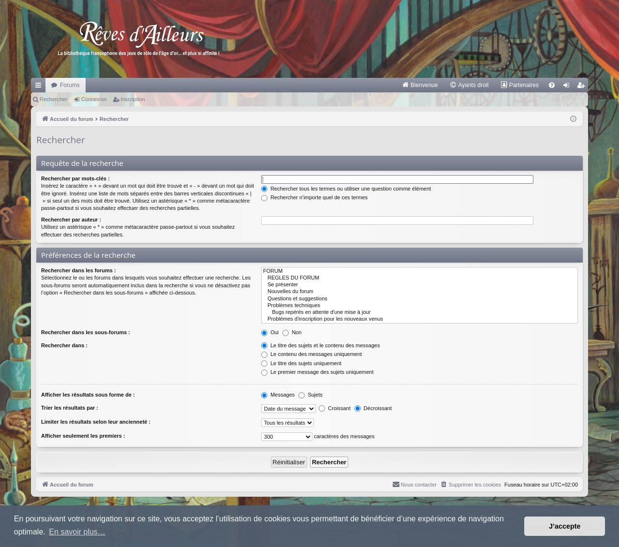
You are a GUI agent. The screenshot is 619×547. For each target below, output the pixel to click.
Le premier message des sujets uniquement (317, 372)
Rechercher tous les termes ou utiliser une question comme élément (346, 189)
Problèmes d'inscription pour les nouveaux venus (419, 319)
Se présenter (419, 284)
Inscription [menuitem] (583, 87)
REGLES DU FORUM (419, 278)
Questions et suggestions (419, 299)
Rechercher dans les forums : (78, 270)
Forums (70, 85)
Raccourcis (40, 87)
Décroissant (373, 408)
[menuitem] (420, 85)
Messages (278, 395)
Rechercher (53, 99)
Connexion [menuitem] (568, 87)
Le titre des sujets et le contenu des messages (320, 345)
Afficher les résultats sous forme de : (88, 395)
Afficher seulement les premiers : (83, 436)
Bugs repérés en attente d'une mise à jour (419, 312)
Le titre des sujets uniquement (301, 363)
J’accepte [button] (565, 526)
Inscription (133, 99)
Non (291, 332)
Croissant (335, 408)
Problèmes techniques (419, 305)
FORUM (419, 271)
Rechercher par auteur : (71, 219)
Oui (270, 332)
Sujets (310, 395)
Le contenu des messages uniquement (311, 354)
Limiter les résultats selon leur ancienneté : (95, 422)
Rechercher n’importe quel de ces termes (314, 197)
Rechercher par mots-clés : (75, 178)
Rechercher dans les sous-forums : (85, 332)
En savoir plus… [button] (77, 532)
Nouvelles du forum (419, 291)
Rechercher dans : (64, 345)
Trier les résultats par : (69, 408)
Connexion (94, 99)
